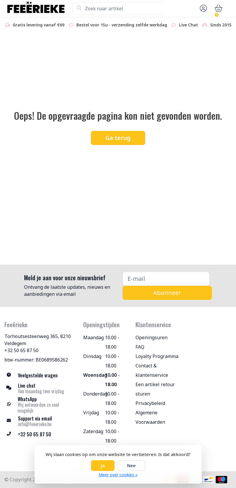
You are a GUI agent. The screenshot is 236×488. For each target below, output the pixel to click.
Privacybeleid (150, 403)
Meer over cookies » (118, 474)
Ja (103, 465)
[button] (202, 8)
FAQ (139, 347)
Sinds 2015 (217, 25)
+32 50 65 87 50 (21, 350)
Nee (131, 465)
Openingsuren (151, 337)
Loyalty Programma (156, 356)
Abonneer (167, 293)
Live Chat (184, 25)
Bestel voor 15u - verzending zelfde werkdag (117, 25)
